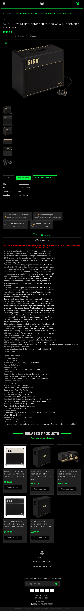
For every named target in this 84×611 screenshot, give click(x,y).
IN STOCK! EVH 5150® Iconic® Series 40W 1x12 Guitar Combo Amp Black (14, 524)
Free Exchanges (46, 215)
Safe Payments (17, 223)
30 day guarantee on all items (50, 218)
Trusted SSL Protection (19, 226)
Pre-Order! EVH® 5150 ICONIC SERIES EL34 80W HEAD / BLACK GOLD (67, 475)
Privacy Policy (42, 557)
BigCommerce (43, 609)
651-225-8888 (43, 601)
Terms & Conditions (42, 562)
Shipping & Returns (42, 566)
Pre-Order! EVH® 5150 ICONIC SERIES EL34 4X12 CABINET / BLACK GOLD (41, 475)
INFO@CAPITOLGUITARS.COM (43, 604)
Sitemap (66, 609)
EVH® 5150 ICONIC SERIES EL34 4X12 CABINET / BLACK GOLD (41, 524)
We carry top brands (43, 226)
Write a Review (31, 36)
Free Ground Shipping (21, 215)
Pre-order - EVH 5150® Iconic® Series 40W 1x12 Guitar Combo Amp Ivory (14, 474)
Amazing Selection (44, 223)
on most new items (19, 218)
